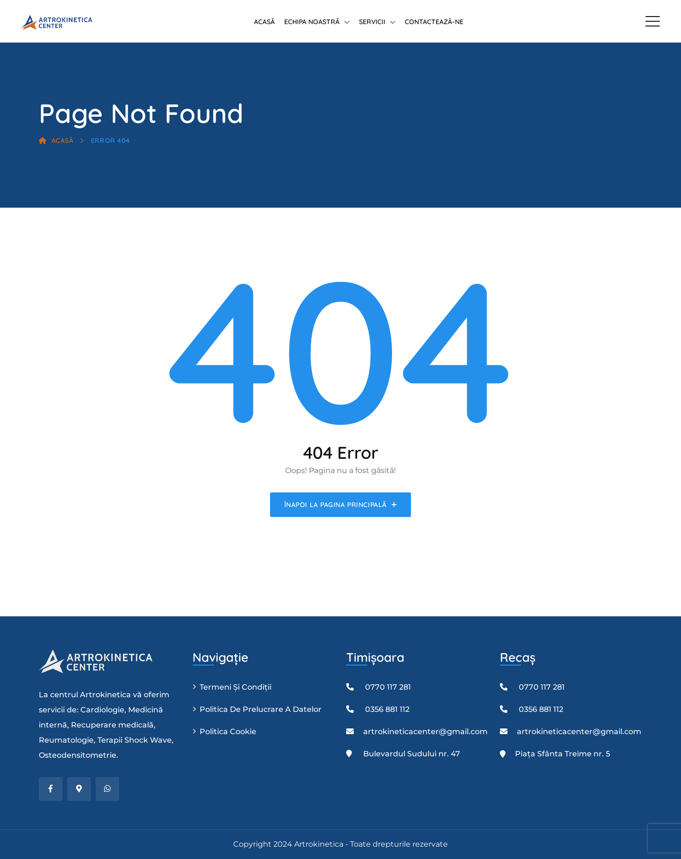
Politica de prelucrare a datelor (261, 709)
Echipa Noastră (312, 22)
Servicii (372, 22)
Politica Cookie (228, 731)
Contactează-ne (434, 22)
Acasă (264, 22)
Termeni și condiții (235, 687)
